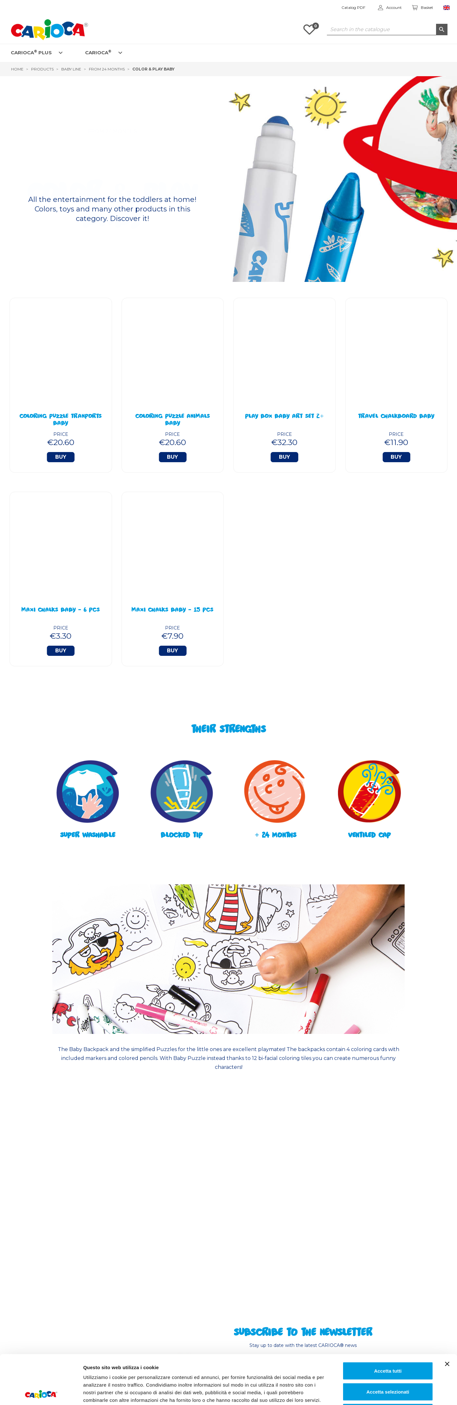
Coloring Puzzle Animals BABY (172, 420)
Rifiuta (388, 1363)
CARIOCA (98, 52)
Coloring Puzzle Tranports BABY (60, 420)
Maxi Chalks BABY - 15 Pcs (172, 610)
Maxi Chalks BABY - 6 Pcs (60, 610)
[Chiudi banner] (447, 1315)
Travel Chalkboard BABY (396, 417)
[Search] (387, 29)
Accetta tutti (388, 1321)
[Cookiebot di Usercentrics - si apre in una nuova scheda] (41, 1392)
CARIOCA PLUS (31, 52)
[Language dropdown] (446, 7)
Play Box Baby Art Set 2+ (284, 417)
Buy (60, 457)
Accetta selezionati (387, 1342)
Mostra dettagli (325, 1392)
